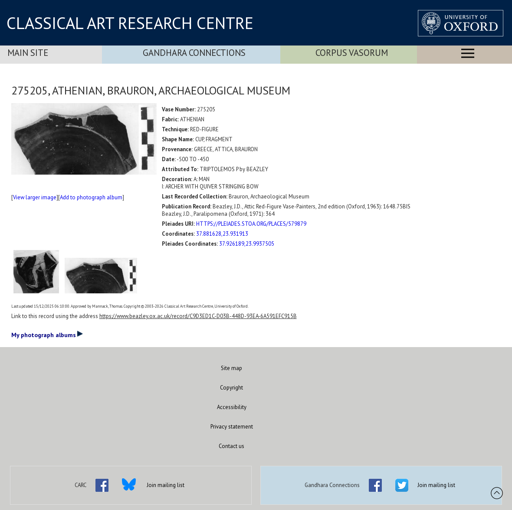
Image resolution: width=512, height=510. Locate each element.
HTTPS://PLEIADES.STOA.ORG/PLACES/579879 (251, 223)
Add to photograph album (91, 197)
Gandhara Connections (194, 52)
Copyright (231, 387)
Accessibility (231, 407)
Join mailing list (165, 485)
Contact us (231, 446)
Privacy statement (231, 426)
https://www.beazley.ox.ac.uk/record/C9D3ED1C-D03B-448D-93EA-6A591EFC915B (198, 316)
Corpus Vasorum (351, 52)
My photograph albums (47, 334)
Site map (231, 368)
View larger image (34, 197)
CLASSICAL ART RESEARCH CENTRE (130, 23)
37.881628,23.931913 (222, 233)
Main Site (27, 52)
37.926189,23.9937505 (246, 243)
